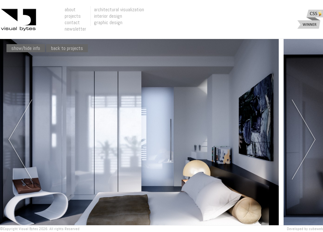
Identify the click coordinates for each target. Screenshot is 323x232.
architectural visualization (119, 9)
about (70, 9)
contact (72, 22)
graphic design (108, 22)
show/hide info (25, 48)
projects (73, 16)
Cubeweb (316, 228)
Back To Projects (67, 48)
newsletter (75, 28)
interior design (108, 16)
